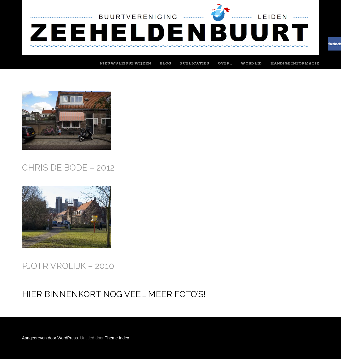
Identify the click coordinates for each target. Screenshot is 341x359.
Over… (225, 63)
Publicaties (194, 63)
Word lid (251, 63)
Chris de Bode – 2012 (68, 168)
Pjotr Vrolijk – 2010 (68, 266)
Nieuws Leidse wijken (125, 63)
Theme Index (117, 338)
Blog (165, 63)
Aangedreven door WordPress (50, 338)
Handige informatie (294, 63)
